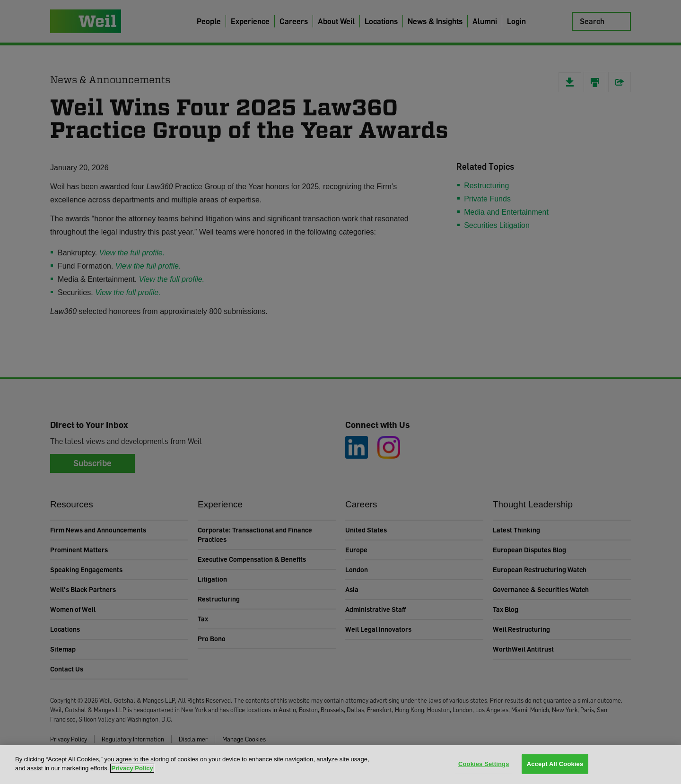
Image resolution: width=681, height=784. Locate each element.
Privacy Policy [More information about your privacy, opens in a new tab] (132, 768)
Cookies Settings (483, 763)
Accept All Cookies (555, 763)
